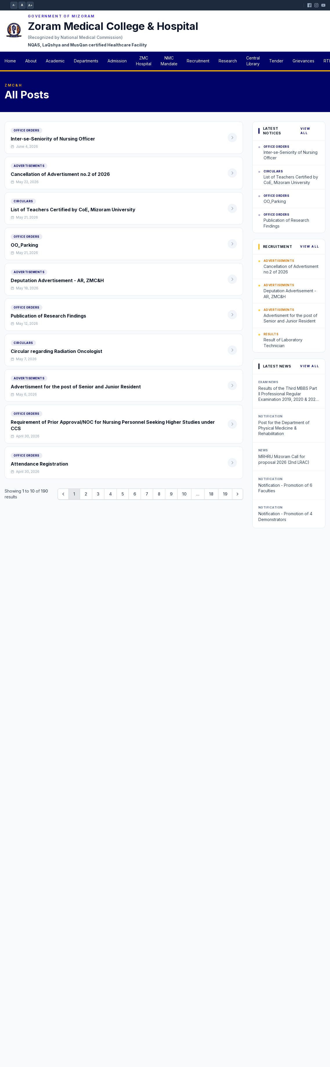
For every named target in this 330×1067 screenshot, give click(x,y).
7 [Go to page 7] (147, 493)
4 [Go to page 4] (110, 493)
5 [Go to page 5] (123, 493)
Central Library (253, 60)
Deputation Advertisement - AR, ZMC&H (57, 280)
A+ (30, 5)
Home (10, 60)
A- (13, 5)
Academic (55, 60)
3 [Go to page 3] (98, 493)
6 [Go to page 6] (134, 493)
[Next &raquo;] (237, 494)
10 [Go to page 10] (184, 493)
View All (305, 131)
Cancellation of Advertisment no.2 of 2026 (60, 174)
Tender (276, 60)
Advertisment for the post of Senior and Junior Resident (76, 387)
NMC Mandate (169, 60)
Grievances (303, 60)
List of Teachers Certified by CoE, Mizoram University (73, 209)
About (31, 60)
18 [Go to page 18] (211, 493)
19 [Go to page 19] (225, 493)
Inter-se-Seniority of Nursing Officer (53, 139)
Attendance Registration (39, 464)
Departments (86, 60)
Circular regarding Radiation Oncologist (56, 351)
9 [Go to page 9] (171, 493)
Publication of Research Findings (48, 316)
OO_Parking (24, 245)
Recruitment (198, 60)
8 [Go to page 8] (159, 493)
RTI (327, 60)
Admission (117, 60)
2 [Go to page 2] (86, 493)
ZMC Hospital (143, 60)
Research (228, 60)
